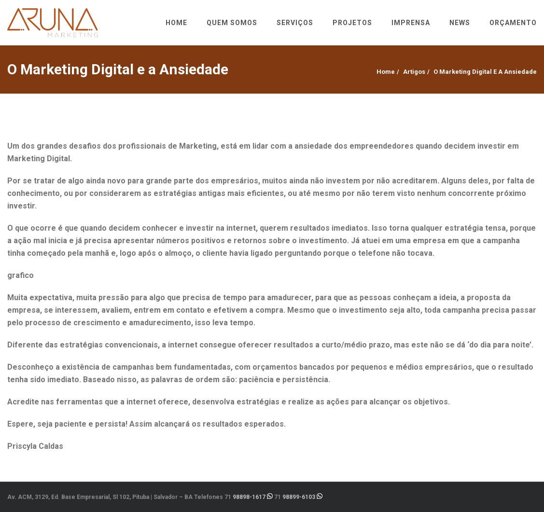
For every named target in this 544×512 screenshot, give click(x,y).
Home (386, 71)
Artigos (414, 71)
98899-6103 (298, 497)
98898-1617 (249, 497)
